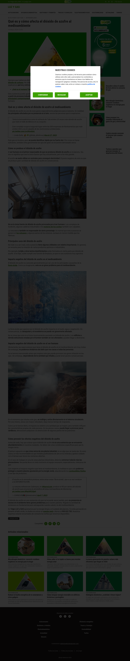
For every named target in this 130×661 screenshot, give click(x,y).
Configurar (43, 95)
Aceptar (89, 95)
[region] (65, 83)
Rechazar (62, 95)
